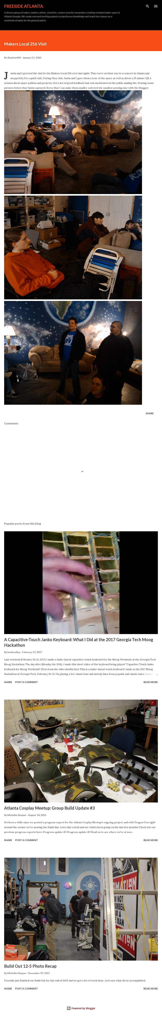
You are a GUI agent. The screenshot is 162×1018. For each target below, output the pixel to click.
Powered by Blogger (81, 1008)
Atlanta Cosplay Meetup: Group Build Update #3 (49, 807)
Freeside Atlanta (23, 6)
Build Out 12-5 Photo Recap (30, 966)
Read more (151, 682)
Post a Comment (26, 682)
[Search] (147, 6)
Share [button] (150, 413)
